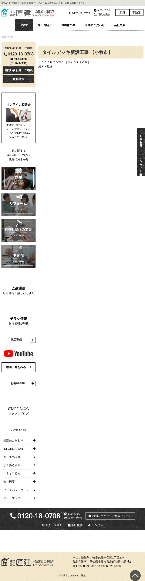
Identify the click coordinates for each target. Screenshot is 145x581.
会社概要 (119, 25)
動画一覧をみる (18, 367)
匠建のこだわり (95, 25)
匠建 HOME (7, 36)
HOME (24, 25)
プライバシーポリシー (17, 489)
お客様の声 (68, 25)
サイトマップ (11, 498)
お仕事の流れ (11, 457)
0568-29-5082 (87, 566)
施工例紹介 (45, 25)
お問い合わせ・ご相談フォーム (110, 515)
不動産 (136, 12)
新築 (122, 12)
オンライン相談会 (141, 163)
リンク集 (95, 525)
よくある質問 (11, 465)
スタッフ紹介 (11, 473)
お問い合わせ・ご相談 (18, 70)
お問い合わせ (141, 138)
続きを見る (45, 66)
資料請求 (18, 79)
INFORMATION (13, 448)
